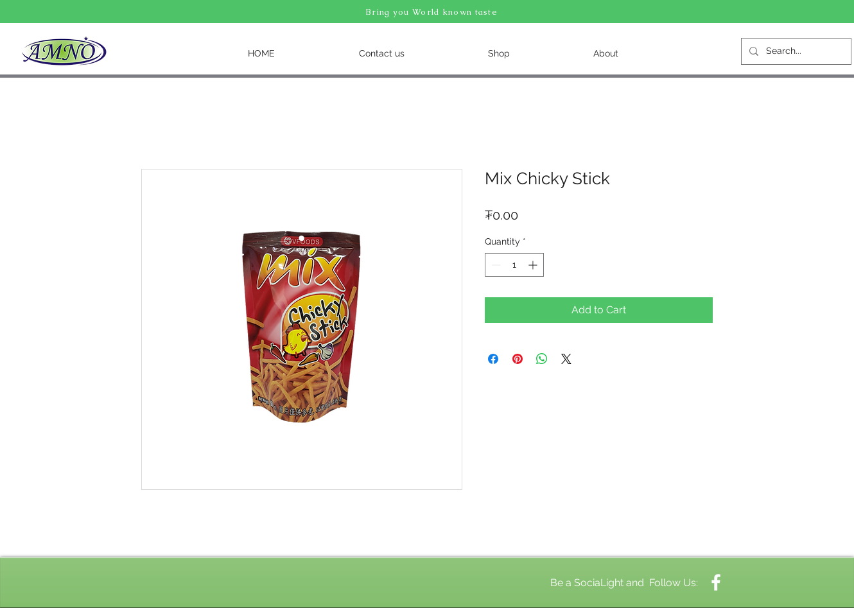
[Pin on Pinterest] (517, 359)
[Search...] (795, 51)
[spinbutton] (514, 265)
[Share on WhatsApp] (542, 359)
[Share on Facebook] (493, 359)
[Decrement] (495, 265)
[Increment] (534, 265)
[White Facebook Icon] (716, 582)
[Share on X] (566, 359)
